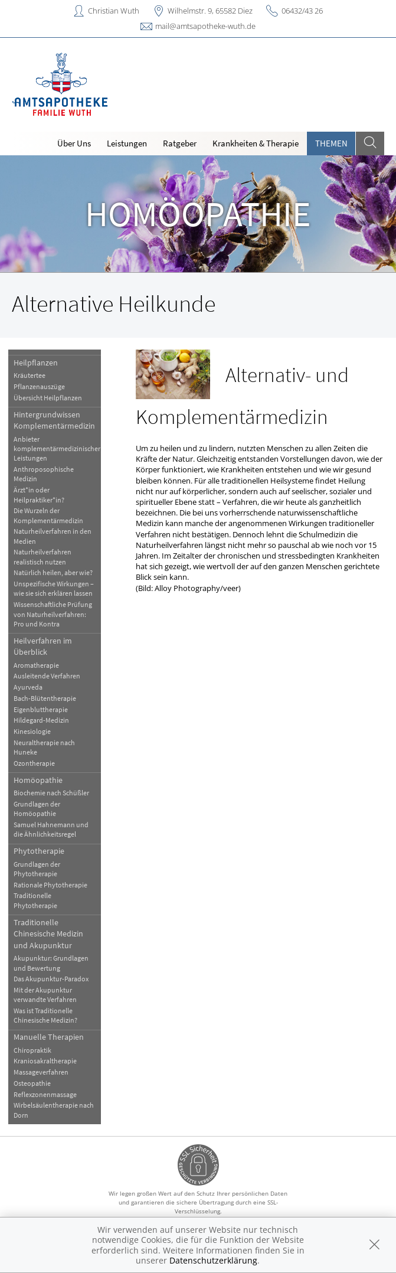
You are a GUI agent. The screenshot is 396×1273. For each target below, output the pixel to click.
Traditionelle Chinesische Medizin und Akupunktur (48, 934)
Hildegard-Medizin (41, 720)
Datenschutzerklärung (213, 1260)
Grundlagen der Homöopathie (37, 808)
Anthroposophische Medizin (44, 474)
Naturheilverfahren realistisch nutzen (42, 556)
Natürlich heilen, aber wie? (53, 572)
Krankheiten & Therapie (255, 143)
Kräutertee (29, 375)
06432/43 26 (302, 10)
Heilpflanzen (36, 362)
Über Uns (74, 143)
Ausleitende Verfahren (47, 675)
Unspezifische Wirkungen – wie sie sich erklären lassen (54, 588)
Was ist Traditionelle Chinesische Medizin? (45, 1015)
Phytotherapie (39, 851)
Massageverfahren (41, 1072)
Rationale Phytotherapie (50, 884)
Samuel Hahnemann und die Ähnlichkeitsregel (51, 829)
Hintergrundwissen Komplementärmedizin (54, 420)
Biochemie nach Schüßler (51, 792)
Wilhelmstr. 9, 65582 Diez (210, 10)
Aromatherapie (36, 665)
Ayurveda (28, 687)
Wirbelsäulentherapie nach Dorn (54, 1110)
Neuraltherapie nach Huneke (44, 747)
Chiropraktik (32, 1050)
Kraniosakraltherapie (45, 1060)
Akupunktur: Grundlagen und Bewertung (51, 963)
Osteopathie (32, 1083)
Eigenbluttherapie (41, 709)
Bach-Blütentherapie (45, 698)
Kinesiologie (32, 731)
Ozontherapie (34, 763)
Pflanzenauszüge (39, 386)
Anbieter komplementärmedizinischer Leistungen (57, 449)
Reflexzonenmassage (45, 1094)
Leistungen (127, 143)
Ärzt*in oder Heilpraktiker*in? (39, 494)
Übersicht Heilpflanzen (48, 397)
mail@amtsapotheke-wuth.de (205, 26)
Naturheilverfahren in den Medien (52, 536)
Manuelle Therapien (49, 1037)
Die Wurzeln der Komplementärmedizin (48, 515)
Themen (331, 143)
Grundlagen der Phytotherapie (37, 869)
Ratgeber (180, 143)
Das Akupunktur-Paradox (51, 978)
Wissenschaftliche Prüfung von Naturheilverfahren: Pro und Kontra (53, 614)
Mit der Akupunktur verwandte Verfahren (45, 994)
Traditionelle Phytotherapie (35, 900)
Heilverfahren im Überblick (43, 646)
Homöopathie (38, 780)
